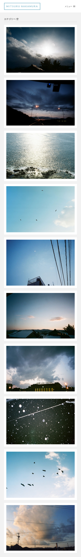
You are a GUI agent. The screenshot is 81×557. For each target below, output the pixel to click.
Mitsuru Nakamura (22, 6)
